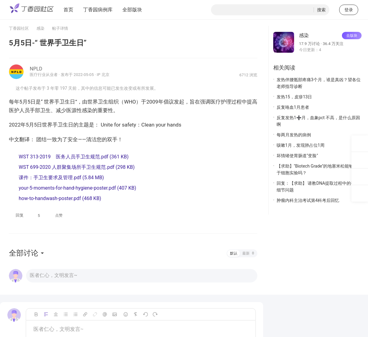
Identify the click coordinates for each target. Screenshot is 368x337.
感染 (40, 28)
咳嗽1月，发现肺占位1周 (300, 145)
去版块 (351, 35)
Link (85, 314)
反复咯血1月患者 (293, 107)
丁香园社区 (19, 28)
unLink (95, 314)
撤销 (145, 314)
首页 (68, 10)
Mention (105, 314)
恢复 (155, 314)
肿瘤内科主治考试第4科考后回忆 (308, 200)
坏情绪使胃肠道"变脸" (297, 155)
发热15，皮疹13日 (294, 96)
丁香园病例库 (98, 10)
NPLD (36, 69)
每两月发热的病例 (294, 134)
